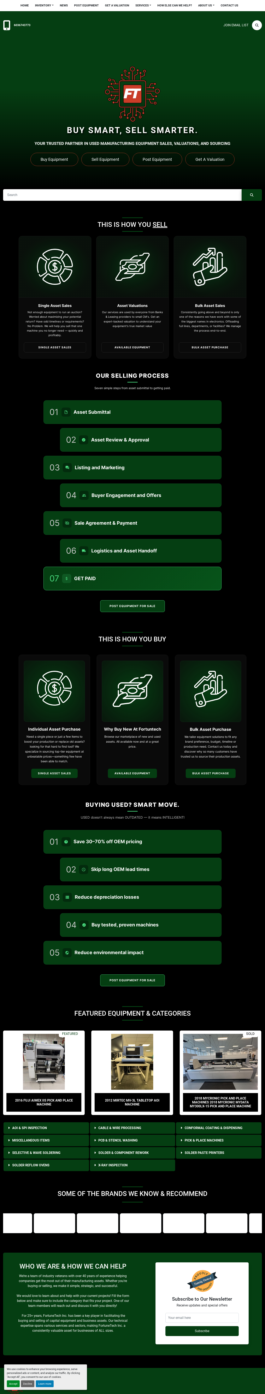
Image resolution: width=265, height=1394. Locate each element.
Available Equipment (132, 773)
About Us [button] (205, 5)
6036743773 (22, 25)
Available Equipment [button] (132, 347)
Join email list (236, 25)
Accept (13, 1383)
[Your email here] (202, 1318)
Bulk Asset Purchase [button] (210, 347)
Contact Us (229, 5)
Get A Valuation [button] (209, 159)
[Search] (257, 25)
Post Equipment (86, 5)
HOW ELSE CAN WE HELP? (174, 5)
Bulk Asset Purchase (210, 773)
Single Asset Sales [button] (54, 347)
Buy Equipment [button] (54, 159)
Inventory (43, 5)
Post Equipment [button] (157, 159)
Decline (27, 1383)
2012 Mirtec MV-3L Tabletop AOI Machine (132, 1102)
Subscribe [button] (202, 1331)
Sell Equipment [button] (105, 159)
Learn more (44, 1383)
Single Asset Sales (54, 773)
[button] (44, 5)
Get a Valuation (117, 5)
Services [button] (142, 5)
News (64, 5)
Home (24, 5)
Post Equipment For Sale (133, 606)
